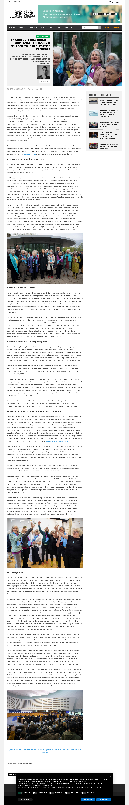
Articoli (22, 27)
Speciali (33, 27)
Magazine (69, 27)
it (115, 2)
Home (12, 27)
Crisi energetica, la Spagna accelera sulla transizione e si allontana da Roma (108, 135)
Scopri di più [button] (25, 799)
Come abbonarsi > (112, 27)
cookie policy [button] (82, 781)
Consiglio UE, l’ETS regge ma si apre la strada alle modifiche (109, 146)
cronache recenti (30, 154)
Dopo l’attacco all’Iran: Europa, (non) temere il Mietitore (109, 124)
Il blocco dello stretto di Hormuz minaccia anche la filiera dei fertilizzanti (109, 113)
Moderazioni (55, 27)
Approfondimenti (43, 36)
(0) (111, 2)
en (118, 2)
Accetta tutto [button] (103, 799)
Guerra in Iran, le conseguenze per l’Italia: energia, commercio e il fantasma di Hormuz (109, 102)
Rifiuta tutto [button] (88, 799)
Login (10, 1)
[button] (110, 776)
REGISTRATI (17, 1)
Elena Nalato (46, 63)
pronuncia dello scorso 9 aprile (57, 441)
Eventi (43, 27)
